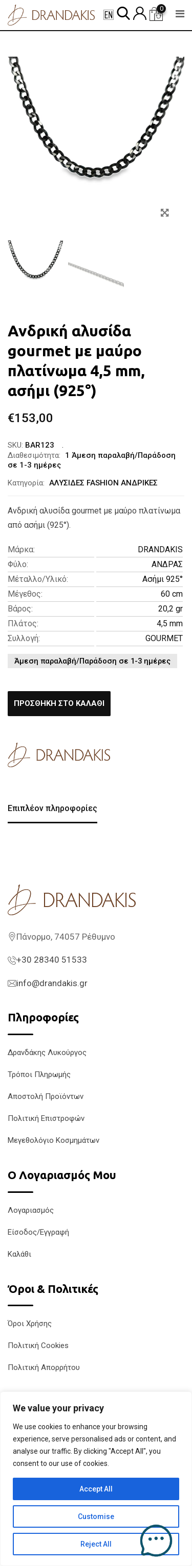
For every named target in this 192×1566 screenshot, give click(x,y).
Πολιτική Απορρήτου (44, 1367)
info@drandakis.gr (52, 983)
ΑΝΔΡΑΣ (167, 564)
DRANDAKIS (160, 549)
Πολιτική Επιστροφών (46, 1118)
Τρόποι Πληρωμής (39, 1074)
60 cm (172, 594)
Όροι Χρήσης (30, 1323)
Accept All (96, 1489)
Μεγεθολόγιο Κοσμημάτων (53, 1140)
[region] (96, 1478)
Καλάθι (19, 1254)
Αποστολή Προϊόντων (45, 1096)
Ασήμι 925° (162, 579)
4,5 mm (170, 623)
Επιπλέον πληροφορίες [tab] (52, 808)
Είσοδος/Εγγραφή (38, 1232)
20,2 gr (170, 609)
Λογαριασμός (31, 1210)
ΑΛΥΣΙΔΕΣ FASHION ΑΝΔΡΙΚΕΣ (103, 482)
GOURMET (164, 638)
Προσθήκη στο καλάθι (59, 703)
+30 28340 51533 (51, 960)
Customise (96, 1516)
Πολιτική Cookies (38, 1345)
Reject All (96, 1544)
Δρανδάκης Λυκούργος (47, 1052)
